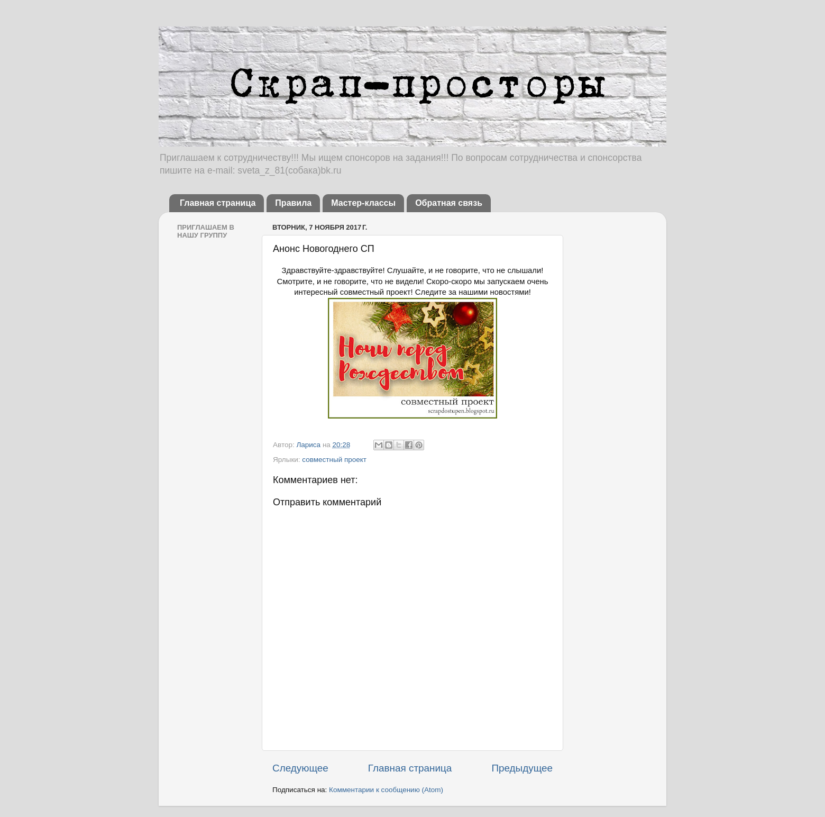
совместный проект (334, 460)
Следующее (300, 768)
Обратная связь (448, 202)
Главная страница (217, 202)
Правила (293, 202)
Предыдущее (522, 768)
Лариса (309, 445)
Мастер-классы (363, 202)
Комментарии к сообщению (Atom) (386, 790)
